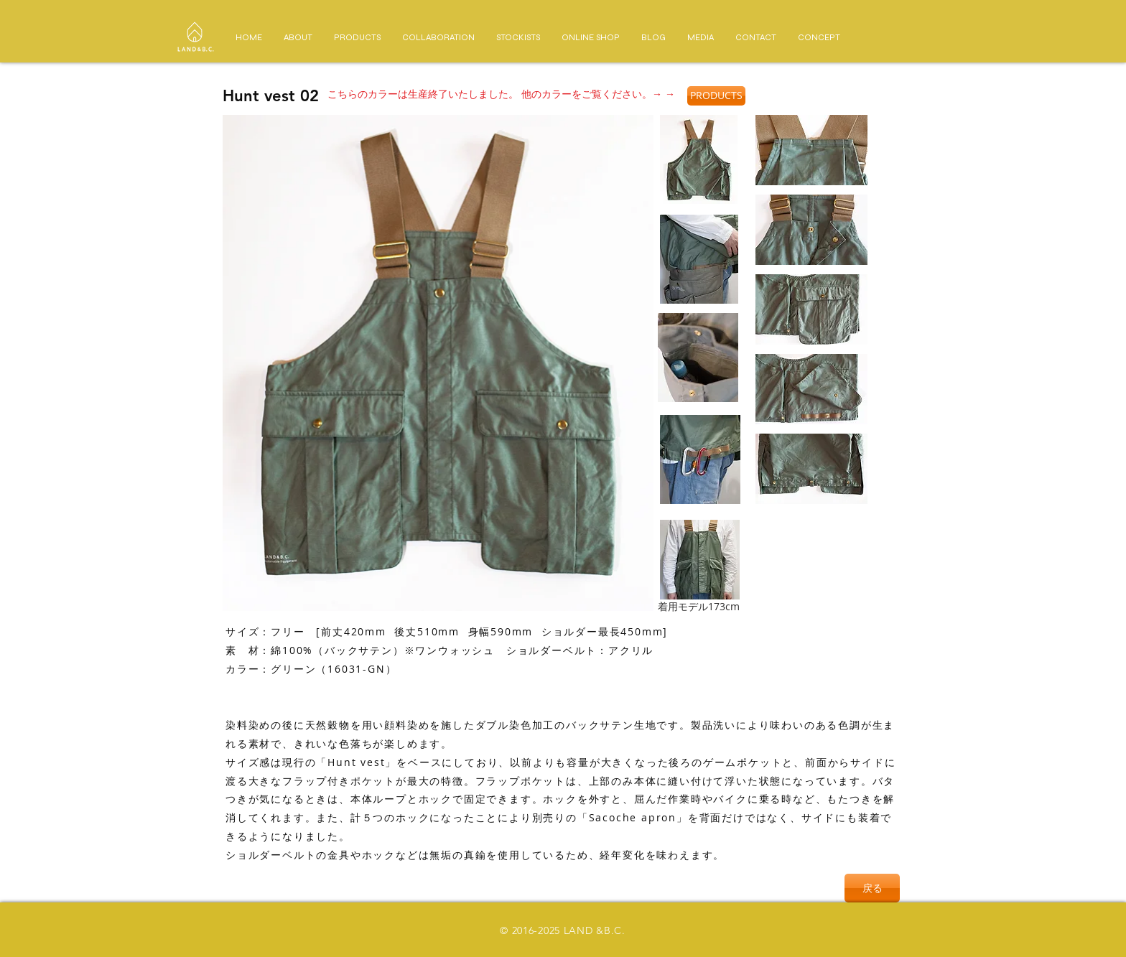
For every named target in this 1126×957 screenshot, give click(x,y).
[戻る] (872, 888)
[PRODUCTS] (716, 96)
